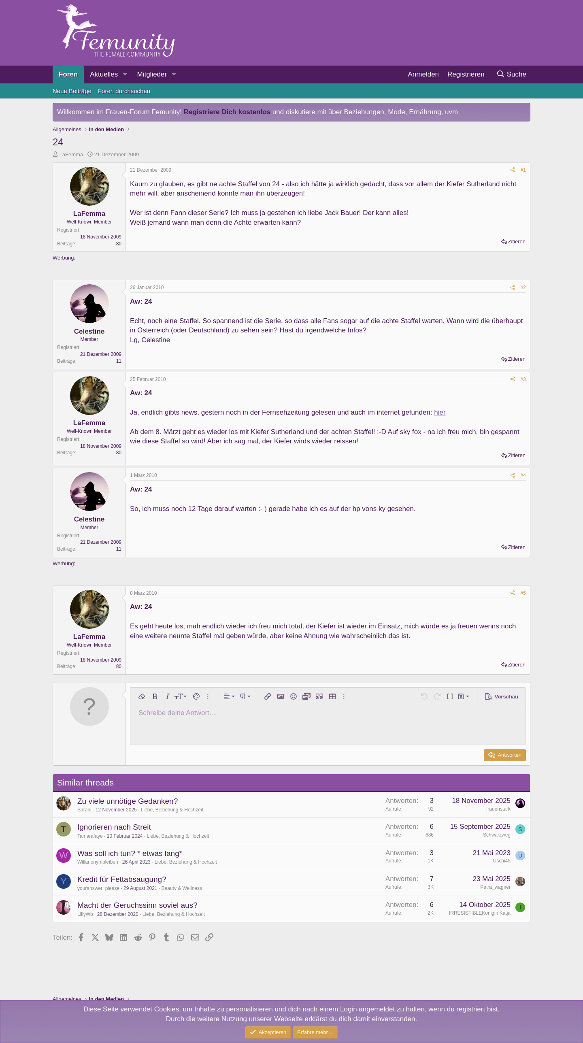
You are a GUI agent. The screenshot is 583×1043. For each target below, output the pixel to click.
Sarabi (84, 810)
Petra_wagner (495, 887)
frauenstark (498, 809)
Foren (68, 74)
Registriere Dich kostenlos (227, 112)
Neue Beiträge (72, 90)
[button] (125, 74)
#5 (523, 593)
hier (439, 412)
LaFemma (71, 154)
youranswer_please (98, 888)
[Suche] (511, 74)
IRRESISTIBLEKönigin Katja (480, 913)
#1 (523, 170)
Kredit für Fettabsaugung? (121, 879)
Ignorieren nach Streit (114, 827)
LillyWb (85, 914)
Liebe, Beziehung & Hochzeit (172, 810)
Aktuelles (104, 74)
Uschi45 (502, 861)
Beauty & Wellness (182, 888)
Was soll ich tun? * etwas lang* (129, 853)
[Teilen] (512, 170)
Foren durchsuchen (124, 90)
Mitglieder (152, 74)
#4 (523, 475)
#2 (523, 287)
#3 (523, 379)
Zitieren (517, 241)
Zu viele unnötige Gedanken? (127, 801)
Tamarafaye (90, 836)
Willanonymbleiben (97, 862)
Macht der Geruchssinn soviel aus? (137, 905)
